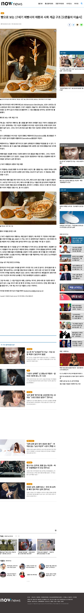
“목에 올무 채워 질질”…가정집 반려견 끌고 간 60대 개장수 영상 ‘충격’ (26, 552)
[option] (27, 547)
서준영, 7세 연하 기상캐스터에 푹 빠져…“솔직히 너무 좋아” (31, 567)
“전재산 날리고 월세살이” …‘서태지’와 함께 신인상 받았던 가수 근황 (45, 552)
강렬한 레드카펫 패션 (32, 574)
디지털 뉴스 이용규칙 (67, 597)
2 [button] (28, 581)
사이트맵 (75, 597)
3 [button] (29, 581)
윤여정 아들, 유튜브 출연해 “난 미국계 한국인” (51, 567)
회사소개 (33, 597)
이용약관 (38, 597)
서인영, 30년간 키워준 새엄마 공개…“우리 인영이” (51, 575)
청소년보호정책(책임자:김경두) (56, 597)
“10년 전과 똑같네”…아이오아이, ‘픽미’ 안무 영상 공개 (12, 575)
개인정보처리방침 (44, 597)
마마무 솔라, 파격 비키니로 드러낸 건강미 (12, 566)
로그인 (28, 597)
